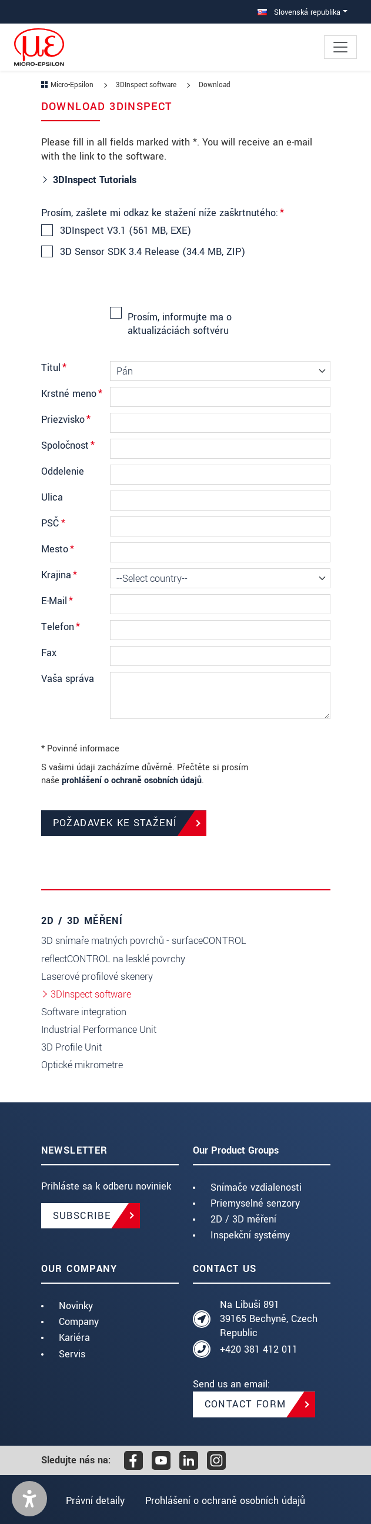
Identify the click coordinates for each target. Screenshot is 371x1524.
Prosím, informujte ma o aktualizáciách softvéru (180, 323)
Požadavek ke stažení (115, 823)
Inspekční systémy (250, 1235)
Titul (53, 368)
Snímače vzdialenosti (256, 1187)
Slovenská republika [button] (299, 12)
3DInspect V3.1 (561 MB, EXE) (125, 230)
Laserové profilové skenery (97, 976)
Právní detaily (94, 1501)
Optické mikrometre (82, 1065)
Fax (48, 653)
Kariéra (74, 1337)
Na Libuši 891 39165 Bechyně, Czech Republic (268, 1319)
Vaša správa (67, 678)
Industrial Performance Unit (98, 1029)
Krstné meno (71, 393)
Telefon (60, 627)
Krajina (59, 575)
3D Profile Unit (71, 1047)
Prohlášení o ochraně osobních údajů (226, 1501)
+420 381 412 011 (259, 1349)
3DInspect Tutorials (96, 180)
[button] (29, 1498)
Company (79, 1322)
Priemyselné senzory (255, 1203)
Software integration (83, 1012)
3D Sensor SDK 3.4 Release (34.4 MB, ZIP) (152, 252)
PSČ (53, 523)
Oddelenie (62, 471)
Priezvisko (66, 419)
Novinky (76, 1306)
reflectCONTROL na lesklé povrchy (113, 959)
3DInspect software (91, 994)
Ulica (52, 497)
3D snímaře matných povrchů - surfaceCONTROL (143, 940)
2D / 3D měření (243, 1219)
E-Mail (57, 601)
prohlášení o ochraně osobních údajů (132, 780)
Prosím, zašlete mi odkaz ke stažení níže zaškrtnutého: (162, 213)
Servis (72, 1354)
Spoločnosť (68, 445)
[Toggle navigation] (340, 47)
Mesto (57, 549)
